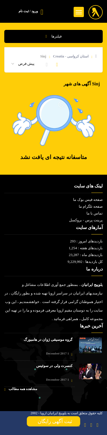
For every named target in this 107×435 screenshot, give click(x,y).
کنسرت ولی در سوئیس (54, 366)
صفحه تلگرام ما (91, 206)
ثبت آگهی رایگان (53, 421)
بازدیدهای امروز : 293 (86, 241)
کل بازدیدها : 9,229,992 (85, 261)
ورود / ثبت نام (28, 11)
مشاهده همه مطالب (20, 389)
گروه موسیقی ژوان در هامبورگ (48, 339)
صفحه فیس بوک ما (88, 199)
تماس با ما (94, 213)
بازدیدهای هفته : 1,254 (85, 248)
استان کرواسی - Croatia (70, 56)
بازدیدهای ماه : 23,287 (86, 255)
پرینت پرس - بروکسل (86, 220)
